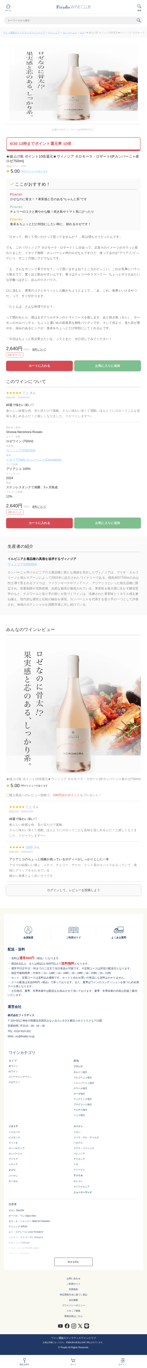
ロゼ (82, 32)
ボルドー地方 (80, 1072)
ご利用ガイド (73, 1284)
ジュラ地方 (79, 1115)
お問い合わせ (73, 1278)
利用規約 (73, 1289)
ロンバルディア (17, 1148)
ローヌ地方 (79, 1093)
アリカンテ (79, 1159)
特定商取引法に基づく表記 (73, 1294)
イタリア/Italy (16, 459)
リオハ (77, 1132)
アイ (25, 392)
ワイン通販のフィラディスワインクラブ (24, 32)
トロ (76, 1164)
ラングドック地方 (83, 1099)
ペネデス (78, 1143)
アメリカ (78, 1175)
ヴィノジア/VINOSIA (20, 450)
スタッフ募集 (73, 1310)
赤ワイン (13, 1066)
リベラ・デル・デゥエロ (86, 1137)
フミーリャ (79, 1169)
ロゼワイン (14, 1082)
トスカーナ (14, 1132)
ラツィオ (13, 1143)
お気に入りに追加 (107, 365)
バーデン (13, 1176)
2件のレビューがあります (34, 171)
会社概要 (73, 1300)
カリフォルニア (82, 1186)
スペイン (78, 1126)
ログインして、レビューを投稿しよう (73, 890)
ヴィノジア (54, 32)
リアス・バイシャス (84, 1148)
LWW (29, 847)
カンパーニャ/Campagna (43, 459)
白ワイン (13, 1071)
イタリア (13, 1126)
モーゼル (13, 1181)
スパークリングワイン (20, 1076)
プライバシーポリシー (73, 1305)
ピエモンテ (14, 1137)
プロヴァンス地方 (83, 1104)
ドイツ (12, 1170)
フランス (78, 1066)
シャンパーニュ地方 (84, 1083)
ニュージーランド (83, 1192)
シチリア (13, 1164)
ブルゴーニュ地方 (83, 1077)
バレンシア (79, 1153)
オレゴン (78, 1181)
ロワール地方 (80, 1088)
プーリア (13, 1159)
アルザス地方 (80, 1109)
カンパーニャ (70, 32)
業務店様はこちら (73, 1316)
